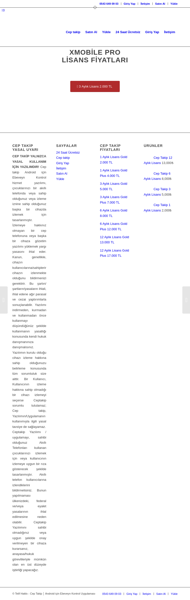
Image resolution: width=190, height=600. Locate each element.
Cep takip (63, 158)
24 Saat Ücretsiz (68, 152)
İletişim (145, 3)
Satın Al (160, 3)
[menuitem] (109, 3)
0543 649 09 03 (108, 3)
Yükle (174, 3)
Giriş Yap (130, 3)
